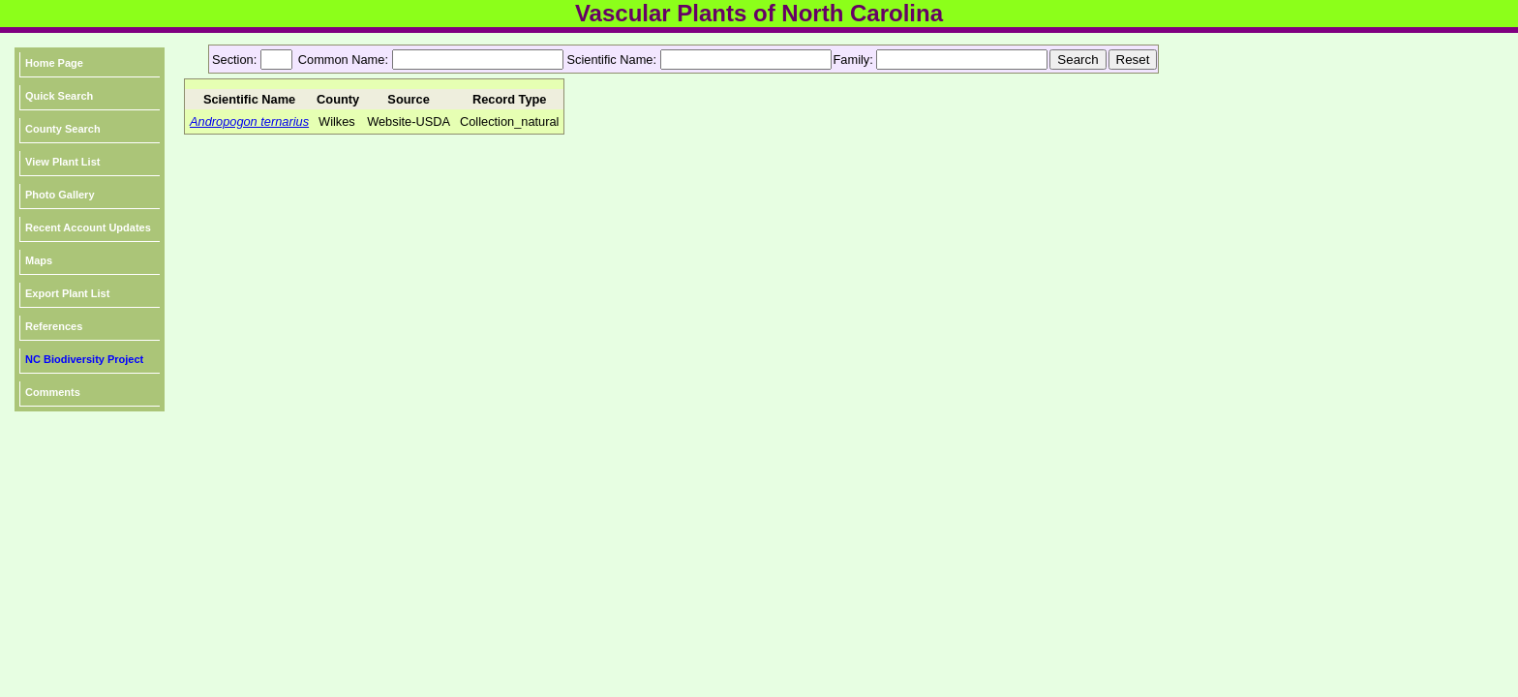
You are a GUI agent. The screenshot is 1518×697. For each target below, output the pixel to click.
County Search (63, 129)
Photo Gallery (60, 194)
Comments (52, 392)
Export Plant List (67, 293)
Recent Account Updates (88, 227)
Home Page (54, 63)
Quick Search (59, 96)
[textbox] (477, 59)
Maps (38, 260)
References (53, 326)
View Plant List (62, 161)
